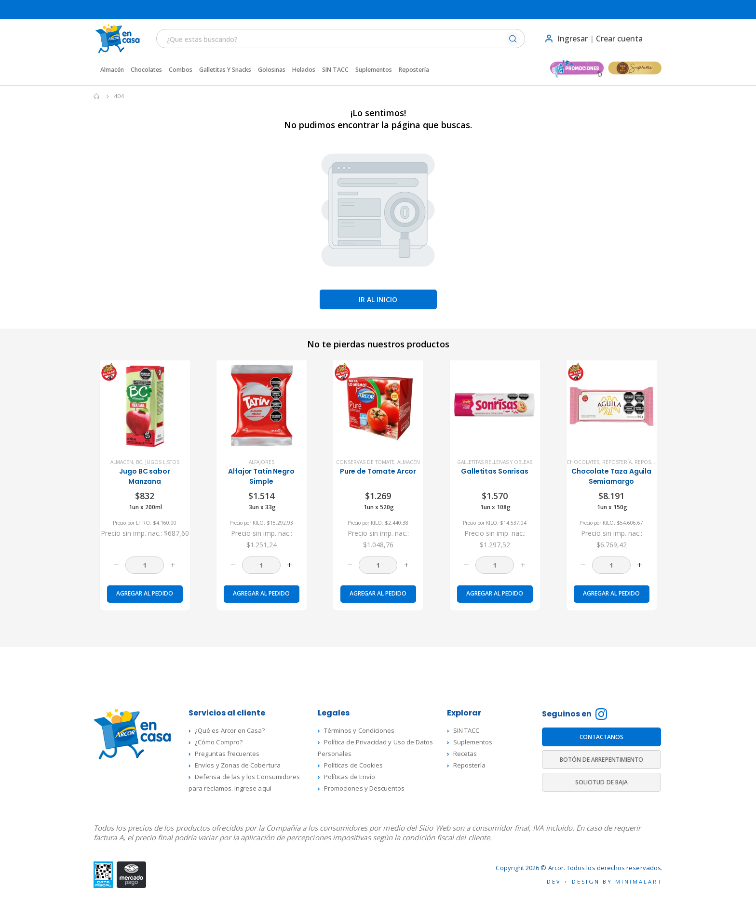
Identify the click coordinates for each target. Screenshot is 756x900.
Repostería (414, 70)
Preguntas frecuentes (227, 753)
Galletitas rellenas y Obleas (494, 462)
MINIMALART (638, 881)
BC (139, 462)
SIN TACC (335, 70)
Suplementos (373, 70)
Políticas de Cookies (353, 765)
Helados (303, 70)
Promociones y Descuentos (364, 788)
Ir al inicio (378, 299)
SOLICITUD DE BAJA (601, 782)
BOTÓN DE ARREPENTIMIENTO (602, 759)
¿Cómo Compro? (219, 742)
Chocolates (146, 70)
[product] (145, 405)
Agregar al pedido (144, 593)
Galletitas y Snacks (225, 70)
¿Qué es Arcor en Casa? (230, 730)
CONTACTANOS (602, 737)
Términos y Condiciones (359, 730)
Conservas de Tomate (365, 462)
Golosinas (271, 70)
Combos (180, 70)
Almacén (112, 70)
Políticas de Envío (349, 776)
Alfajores (261, 462)
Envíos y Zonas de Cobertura (238, 765)
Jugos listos (162, 462)
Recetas (465, 753)
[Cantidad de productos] (144, 565)
